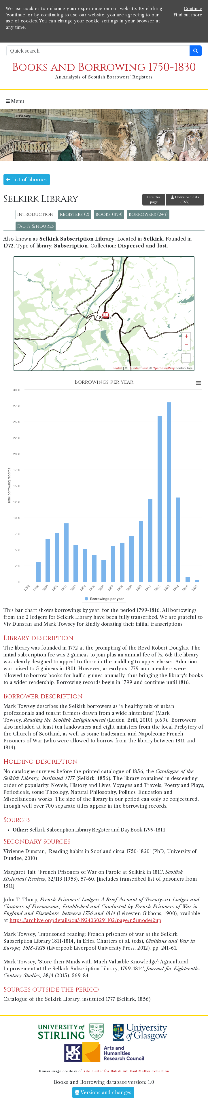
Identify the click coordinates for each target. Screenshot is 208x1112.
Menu (15, 101)
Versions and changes (103, 1092)
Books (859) (109, 214)
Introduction (35, 214)
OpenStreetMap (164, 368)
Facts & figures (35, 226)
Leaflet (117, 368)
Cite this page (153, 199)
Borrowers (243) (148, 214)
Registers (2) (74, 214)
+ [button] (186, 337)
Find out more (187, 15)
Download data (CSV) (185, 199)
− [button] (186, 345)
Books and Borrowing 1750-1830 (104, 67)
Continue (193, 8)
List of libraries (26, 180)
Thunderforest (138, 368)
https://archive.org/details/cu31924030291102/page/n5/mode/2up (85, 920)
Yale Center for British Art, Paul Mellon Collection (126, 1071)
